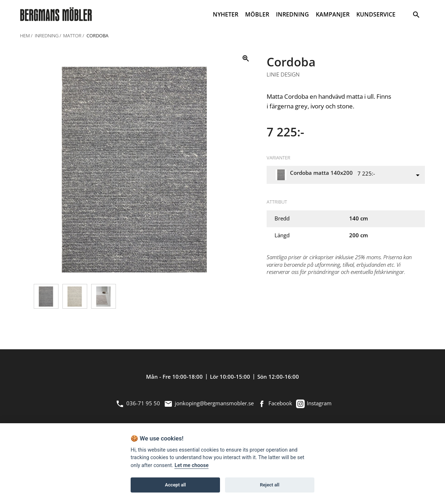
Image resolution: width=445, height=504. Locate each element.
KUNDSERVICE (375, 14)
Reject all (269, 484)
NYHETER (225, 14)
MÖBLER (257, 14)
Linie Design (283, 74)
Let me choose (191, 465)
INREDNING (292, 14)
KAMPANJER (333, 14)
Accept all (175, 484)
